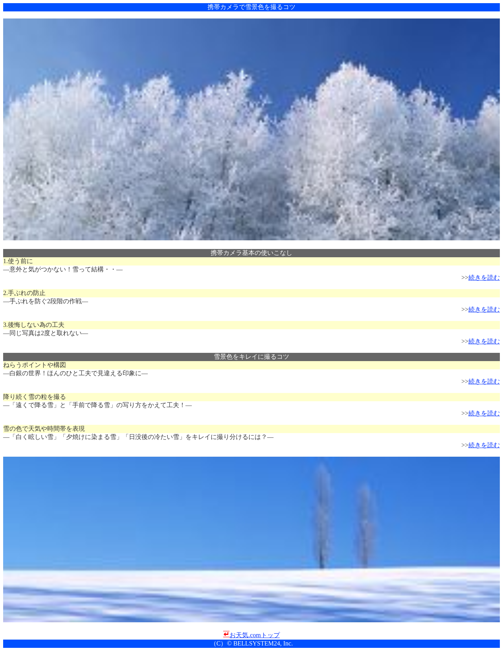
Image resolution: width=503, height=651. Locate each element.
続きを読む (484, 277)
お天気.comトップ (254, 635)
